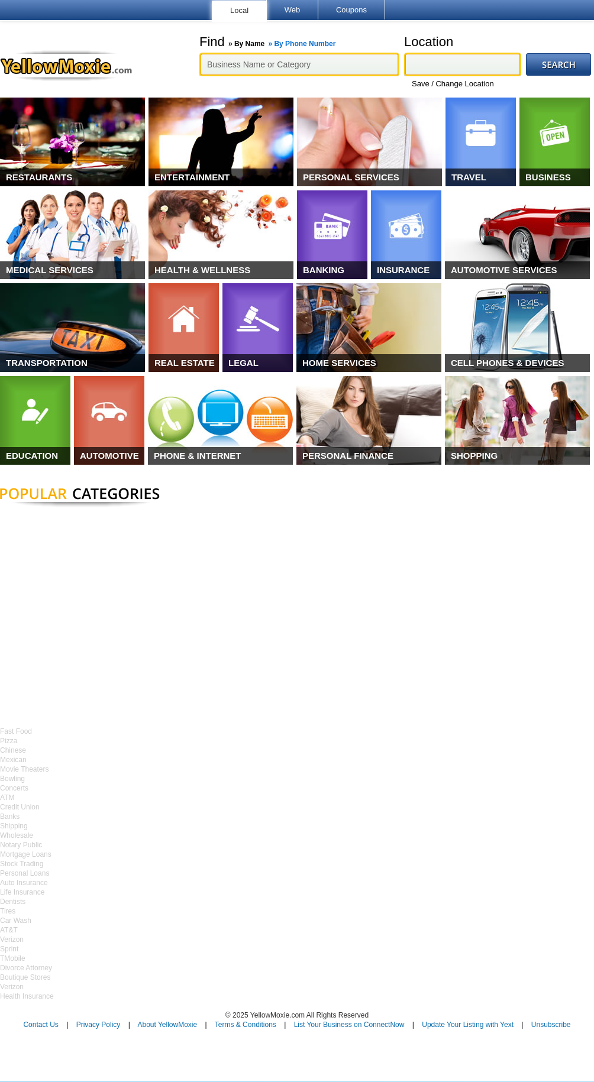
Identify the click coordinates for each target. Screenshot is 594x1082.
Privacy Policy (98, 1025)
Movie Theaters (24, 769)
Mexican (13, 760)
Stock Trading (21, 864)
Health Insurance (27, 996)
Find (267, 41)
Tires (7, 911)
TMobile (12, 958)
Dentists (12, 902)
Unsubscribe (551, 1025)
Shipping (14, 826)
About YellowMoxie (167, 1025)
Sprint (9, 949)
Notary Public (21, 845)
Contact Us (40, 1025)
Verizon (12, 939)
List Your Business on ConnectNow (349, 1025)
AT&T (9, 930)
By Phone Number (304, 44)
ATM (7, 797)
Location (428, 41)
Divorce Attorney (26, 968)
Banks (10, 816)
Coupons (351, 9)
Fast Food (16, 731)
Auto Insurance (24, 883)
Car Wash (15, 920)
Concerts (14, 788)
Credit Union (20, 807)
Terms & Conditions (245, 1025)
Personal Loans (24, 873)
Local (239, 10)
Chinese (13, 750)
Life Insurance (22, 892)
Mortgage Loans (25, 854)
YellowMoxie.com (72, 65)
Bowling (12, 779)
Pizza (8, 741)
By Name (249, 44)
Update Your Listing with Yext (468, 1025)
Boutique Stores (25, 977)
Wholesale (16, 835)
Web (293, 9)
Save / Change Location (453, 83)
